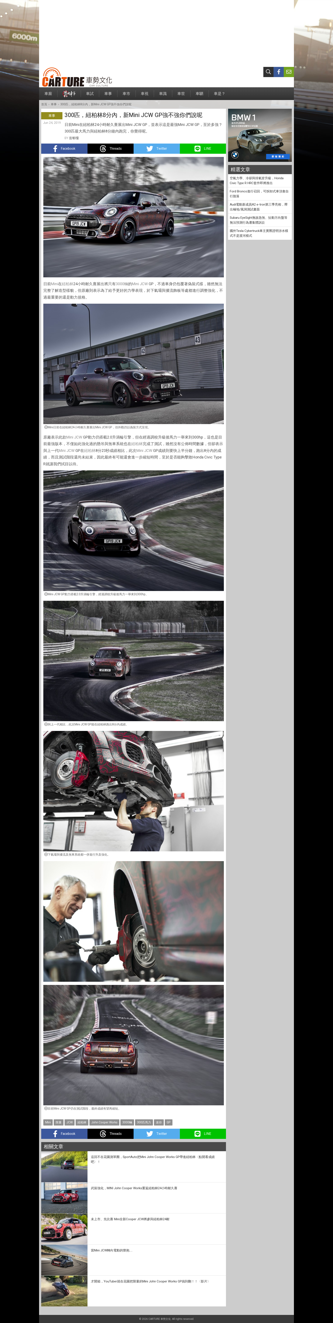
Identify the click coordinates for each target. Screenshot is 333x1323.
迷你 (159, 1122)
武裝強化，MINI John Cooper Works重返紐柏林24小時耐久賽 (134, 1188)
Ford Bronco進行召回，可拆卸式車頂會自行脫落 (259, 193)
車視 (144, 95)
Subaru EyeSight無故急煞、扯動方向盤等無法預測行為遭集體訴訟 (258, 220)
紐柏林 (67, 284)
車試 (90, 95)
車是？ (220, 95)
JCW (144, 284)
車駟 (199, 95)
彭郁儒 (74, 138)
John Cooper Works (104, 1122)
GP (169, 1122)
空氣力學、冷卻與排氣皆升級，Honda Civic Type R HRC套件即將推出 (257, 180)
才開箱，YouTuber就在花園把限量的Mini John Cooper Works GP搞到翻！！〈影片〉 (150, 1281)
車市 (126, 95)
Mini (54, 284)
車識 (163, 95)
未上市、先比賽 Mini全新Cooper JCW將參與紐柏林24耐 (130, 1219)
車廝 (48, 95)
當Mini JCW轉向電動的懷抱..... (112, 1250)
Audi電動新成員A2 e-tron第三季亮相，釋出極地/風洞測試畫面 (259, 207)
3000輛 (122, 284)
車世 (181, 95)
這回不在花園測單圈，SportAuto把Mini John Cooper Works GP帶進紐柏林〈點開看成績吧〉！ (153, 1159)
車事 (108, 95)
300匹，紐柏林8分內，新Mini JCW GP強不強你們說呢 (95, 104)
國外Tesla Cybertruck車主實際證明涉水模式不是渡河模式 (259, 233)
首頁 (44, 104)
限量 (59, 1122)
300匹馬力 (144, 1122)
